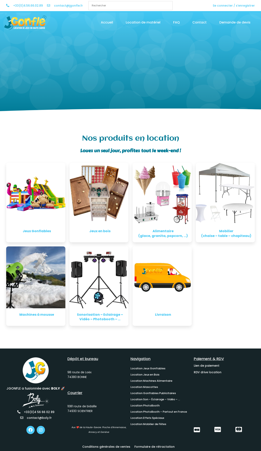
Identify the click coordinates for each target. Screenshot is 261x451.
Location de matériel (143, 22)
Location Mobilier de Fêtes (148, 424)
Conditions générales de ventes (106, 447)
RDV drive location (207, 372)
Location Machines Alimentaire (151, 381)
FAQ (176, 22)
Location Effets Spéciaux (147, 418)
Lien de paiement (206, 366)
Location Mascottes (144, 387)
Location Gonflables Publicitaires (153, 393)
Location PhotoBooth (145, 405)
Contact (199, 22)
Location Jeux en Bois (144, 375)
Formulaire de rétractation (154, 447)
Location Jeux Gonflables (147, 368)
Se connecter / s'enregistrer (234, 6)
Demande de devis (234, 22)
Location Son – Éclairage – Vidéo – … (155, 399)
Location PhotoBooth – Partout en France (158, 412)
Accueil (107, 22)
